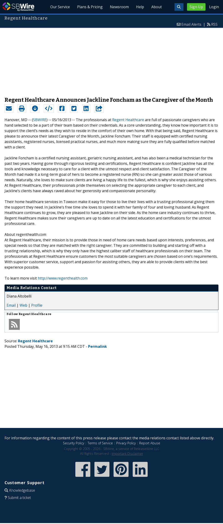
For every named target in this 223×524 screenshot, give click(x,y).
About (156, 6)
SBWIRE (39, 119)
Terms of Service (100, 443)
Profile (36, 305)
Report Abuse (149, 443)
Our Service (60, 6)
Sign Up (196, 6)
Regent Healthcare (128, 119)
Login (214, 6)
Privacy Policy (126, 443)
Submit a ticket (19, 497)
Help (140, 6)
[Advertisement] (111, 60)
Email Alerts (191, 24)
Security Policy (73, 443)
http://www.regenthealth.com (63, 278)
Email (11, 305)
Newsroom (119, 6)
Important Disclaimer (127, 453)
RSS (214, 24)
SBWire (18, 6)
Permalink (97, 346)
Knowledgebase (22, 490)
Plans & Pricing (90, 6)
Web (23, 305)
